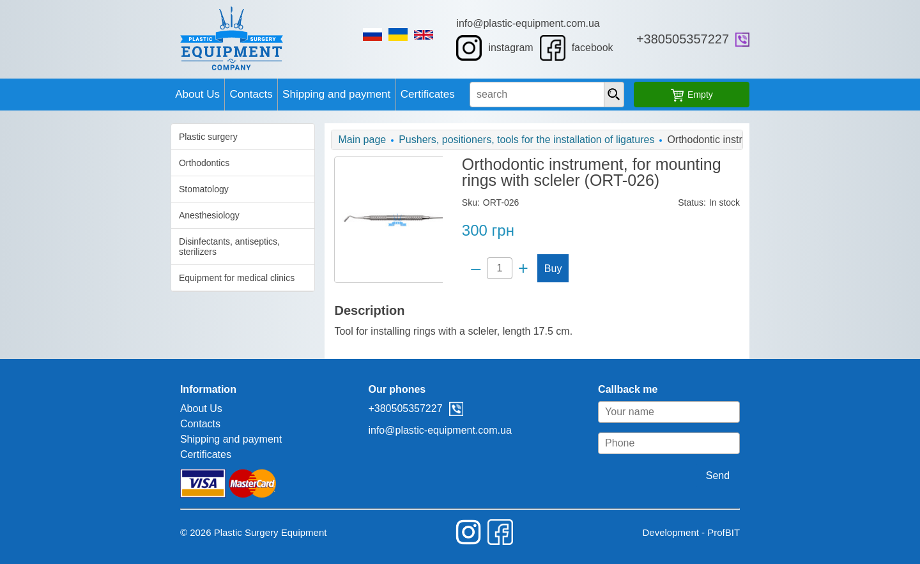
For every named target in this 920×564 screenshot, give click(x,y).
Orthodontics (110, 163)
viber (836, 40)
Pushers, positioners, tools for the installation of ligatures (480, 139)
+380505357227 (776, 39)
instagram (525, 48)
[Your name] (763, 412)
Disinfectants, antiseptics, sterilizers (155, 241)
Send (812, 475)
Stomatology (110, 189)
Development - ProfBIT (785, 532)
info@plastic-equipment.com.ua (559, 23)
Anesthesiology (115, 215)
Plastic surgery (114, 137)
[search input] (575, 94)
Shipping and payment (301, 94)
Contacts (192, 94)
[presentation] (670, 94)
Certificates (415, 94)
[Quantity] (495, 268)
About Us (115, 94)
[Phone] (763, 443)
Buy (549, 268)
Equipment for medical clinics (143, 268)
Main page (315, 139)
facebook (607, 48)
